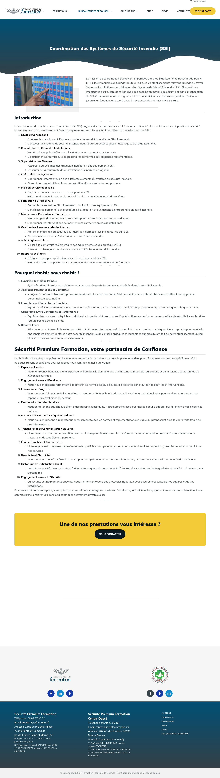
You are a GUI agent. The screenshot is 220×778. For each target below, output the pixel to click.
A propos (37, 11)
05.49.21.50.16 (110, 722)
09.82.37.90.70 (203, 11)
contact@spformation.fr (36, 722)
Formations (62, 11)
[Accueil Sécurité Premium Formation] (23, 11)
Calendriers (130, 11)
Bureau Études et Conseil (95, 11)
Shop (164, 725)
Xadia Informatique (131, 772)
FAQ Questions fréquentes (175, 734)
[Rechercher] (198, 1)
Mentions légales (151, 772)
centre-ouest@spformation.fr (112, 726)
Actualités (183, 11)
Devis (165, 11)
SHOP (150, 11)
